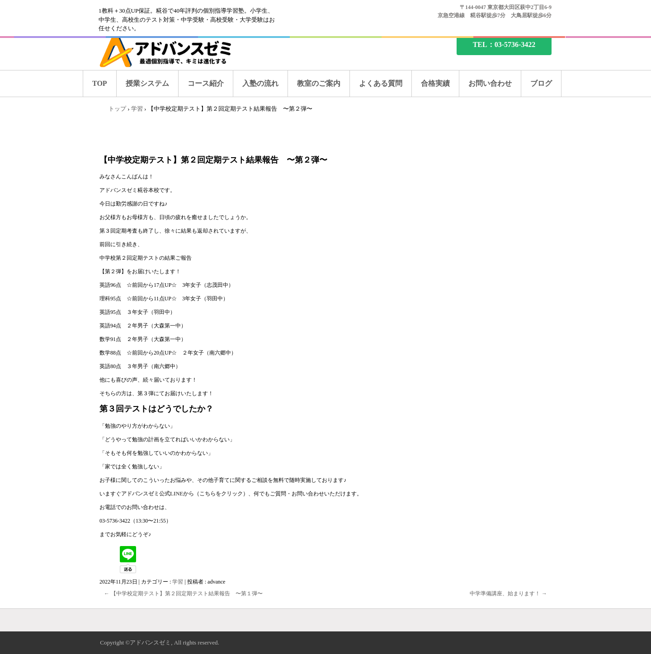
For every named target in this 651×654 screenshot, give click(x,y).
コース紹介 (206, 83)
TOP (99, 83)
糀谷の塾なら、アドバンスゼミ (173, 50)
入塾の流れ (260, 83)
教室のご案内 (318, 83)
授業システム (147, 83)
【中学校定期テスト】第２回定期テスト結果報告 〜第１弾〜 (183, 593)
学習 (177, 582)
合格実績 (435, 83)
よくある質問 (380, 83)
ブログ (541, 83)
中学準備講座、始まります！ (508, 593)
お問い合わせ (490, 83)
